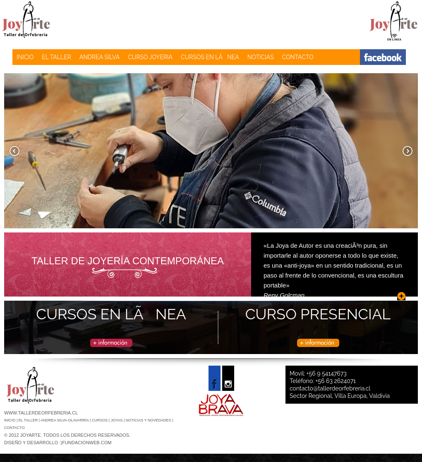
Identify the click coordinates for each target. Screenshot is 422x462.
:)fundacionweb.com (85, 442)
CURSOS (100, 420)
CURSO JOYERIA (150, 57)
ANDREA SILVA (99, 57)
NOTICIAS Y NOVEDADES (149, 420)
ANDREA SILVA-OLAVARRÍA (65, 420)
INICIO (25, 57)
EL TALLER (56, 57)
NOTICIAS (260, 57)
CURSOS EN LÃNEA (210, 57)
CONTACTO (298, 57)
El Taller (29, 420)
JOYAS (117, 420)
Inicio (10, 420)
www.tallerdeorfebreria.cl (41, 412)
